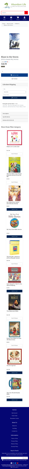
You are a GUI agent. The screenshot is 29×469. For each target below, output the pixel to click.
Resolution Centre (14, 418)
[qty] (14, 89)
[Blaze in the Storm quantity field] (14, 71)
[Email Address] (11, 458)
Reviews (8, 120)
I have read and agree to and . (14, 460)
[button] (14, 78)
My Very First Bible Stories (14, 229)
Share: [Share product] (5, 61)
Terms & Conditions (16, 460)
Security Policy (14, 446)
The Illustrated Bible (12, 311)
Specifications (6, 117)
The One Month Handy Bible (13, 393)
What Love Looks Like (13, 146)
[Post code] (14, 95)
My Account (14, 413)
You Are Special (11, 365)
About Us (14, 425)
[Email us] (11, 463)
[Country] (14, 92)
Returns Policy (14, 443)
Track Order (14, 415)
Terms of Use (14, 438)
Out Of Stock (14, 153)
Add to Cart (14, 75)
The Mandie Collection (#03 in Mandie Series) (13, 257)
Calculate (14, 97)
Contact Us (14, 431)
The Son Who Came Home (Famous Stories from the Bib (14, 175)
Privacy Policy (14, 441)
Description (6, 113)
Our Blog (14, 428)
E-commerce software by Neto (21, 465)
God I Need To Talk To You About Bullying (14, 284)
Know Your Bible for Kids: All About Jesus (14, 339)
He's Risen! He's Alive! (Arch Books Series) (13, 203)
